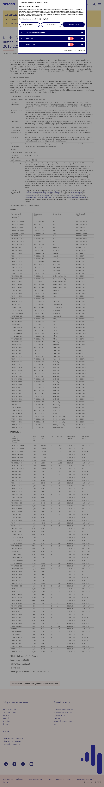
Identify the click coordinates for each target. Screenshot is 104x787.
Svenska (31, 6)
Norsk (26, 6)
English (36, 6)
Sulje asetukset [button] (28, 24)
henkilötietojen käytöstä (40, 19)
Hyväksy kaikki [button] (74, 24)
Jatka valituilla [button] (51, 24)
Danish (21, 6)
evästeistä (28, 19)
